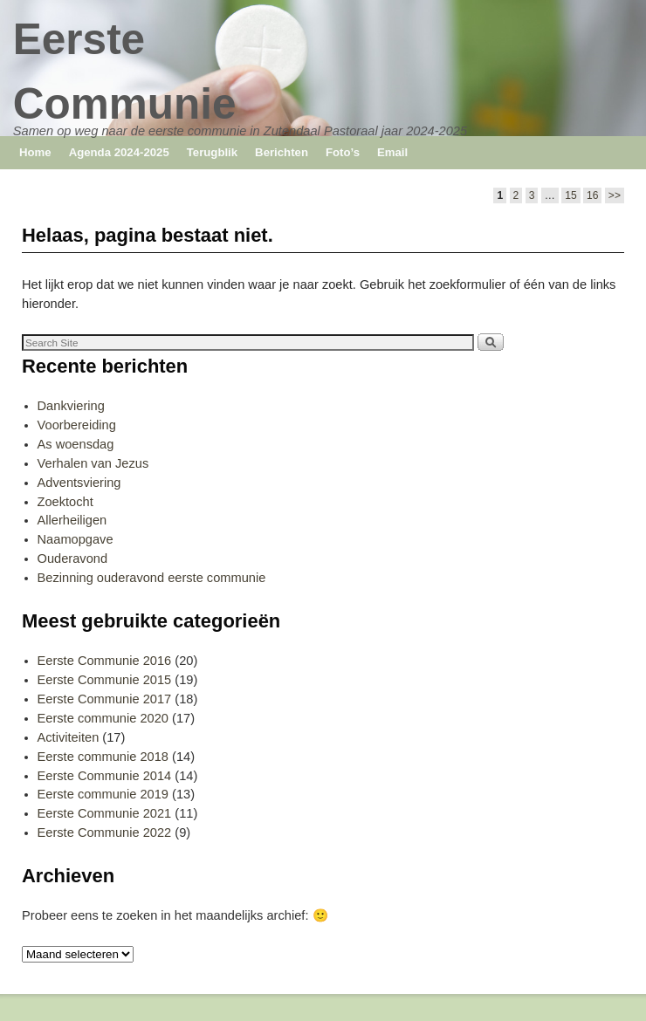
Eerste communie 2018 (103, 757)
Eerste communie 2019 (103, 794)
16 (592, 195)
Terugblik (212, 152)
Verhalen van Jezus (93, 463)
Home (35, 152)
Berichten (281, 152)
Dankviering (71, 406)
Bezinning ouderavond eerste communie (152, 578)
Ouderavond (73, 558)
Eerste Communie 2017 (105, 699)
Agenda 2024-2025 (119, 152)
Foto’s (343, 152)
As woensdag (76, 444)
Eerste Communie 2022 (105, 832)
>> (614, 195)
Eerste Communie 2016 (105, 661)
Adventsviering (79, 483)
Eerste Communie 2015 (105, 680)
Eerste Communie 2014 (105, 776)
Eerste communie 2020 (103, 718)
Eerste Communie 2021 (105, 813)
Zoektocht (65, 502)
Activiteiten (69, 737)
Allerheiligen (72, 520)
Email (392, 152)
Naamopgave (75, 539)
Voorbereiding (77, 425)
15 (570, 195)
